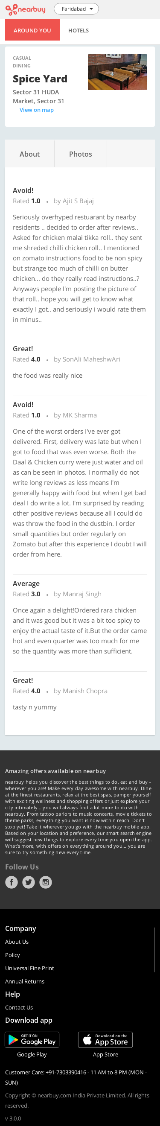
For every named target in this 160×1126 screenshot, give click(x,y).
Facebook (11, 882)
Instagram (45, 882)
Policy (12, 955)
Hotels (78, 30)
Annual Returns (24, 981)
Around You (32, 30)
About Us (17, 941)
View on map (37, 110)
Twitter (28, 882)
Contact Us (19, 1007)
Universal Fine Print (29, 968)
